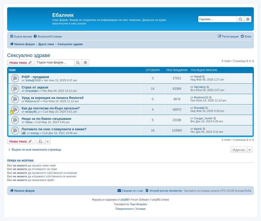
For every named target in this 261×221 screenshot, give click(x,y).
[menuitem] (47, 36)
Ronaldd (199, 107)
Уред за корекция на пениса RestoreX (53, 98)
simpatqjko (32, 90)
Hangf (197, 76)
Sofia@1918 (33, 80)
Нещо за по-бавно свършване (46, 119)
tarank (198, 128)
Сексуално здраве (28, 55)
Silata (28, 122)
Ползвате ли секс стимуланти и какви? (54, 129)
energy (35, 133)
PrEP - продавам (35, 77)
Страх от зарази (35, 87)
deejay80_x (32, 111)
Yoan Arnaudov (138, 204)
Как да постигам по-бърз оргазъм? (51, 108)
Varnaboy (200, 86)
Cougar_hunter (203, 118)
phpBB (124, 199)
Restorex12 (32, 101)
